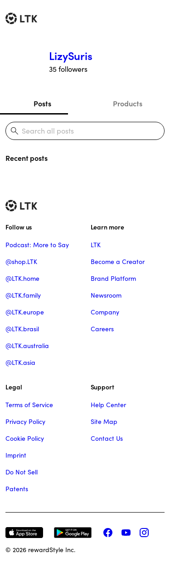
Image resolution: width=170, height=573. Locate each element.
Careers (102, 329)
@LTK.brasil (22, 329)
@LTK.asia (20, 363)
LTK (96, 245)
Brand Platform (113, 278)
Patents (16, 489)
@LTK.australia (27, 346)
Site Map (104, 422)
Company (105, 312)
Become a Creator (118, 262)
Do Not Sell (21, 472)
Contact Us (107, 438)
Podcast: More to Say (37, 245)
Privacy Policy (25, 422)
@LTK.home (22, 278)
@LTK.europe (24, 312)
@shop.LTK (21, 262)
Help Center (108, 405)
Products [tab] (127, 103)
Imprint (15, 455)
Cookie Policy (24, 438)
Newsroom (106, 295)
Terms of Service (29, 405)
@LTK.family (23, 295)
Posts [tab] (42, 103)
